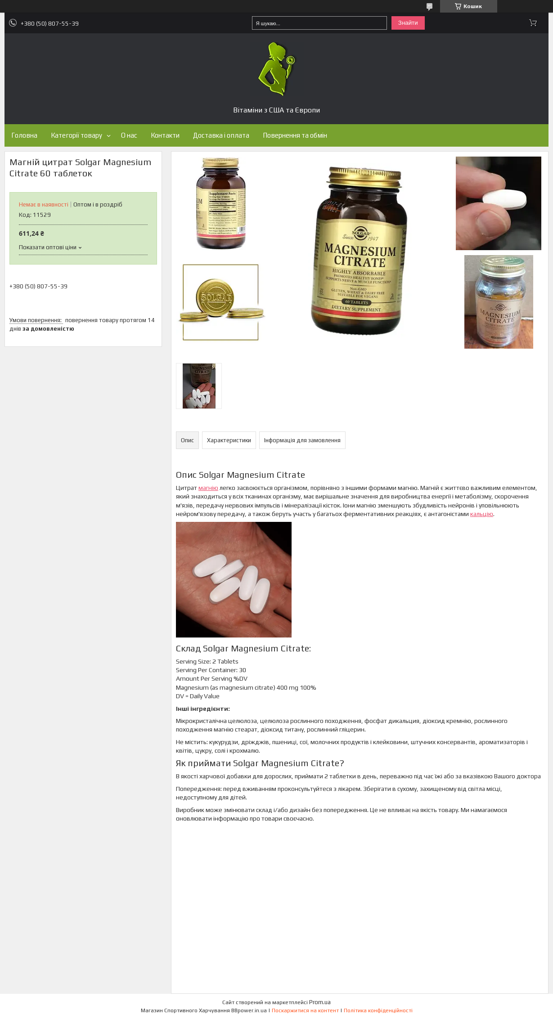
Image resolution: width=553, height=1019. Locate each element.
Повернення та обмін (295, 135)
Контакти (165, 135)
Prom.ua (320, 1002)
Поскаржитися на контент (305, 1010)
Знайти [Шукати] (408, 22)
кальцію (481, 513)
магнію (208, 487)
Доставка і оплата (221, 135)
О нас (129, 135)
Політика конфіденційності (378, 1010)
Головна (24, 135)
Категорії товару (76, 135)
